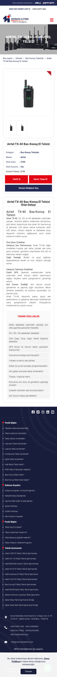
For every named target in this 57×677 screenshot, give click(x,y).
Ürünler (19, 58)
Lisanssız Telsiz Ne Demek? (16, 444)
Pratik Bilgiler (11, 423)
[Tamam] (28, 671)
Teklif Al (16, 179)
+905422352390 (32, 630)
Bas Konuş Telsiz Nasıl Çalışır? (17, 480)
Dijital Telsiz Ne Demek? (14, 459)
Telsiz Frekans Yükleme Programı (18, 543)
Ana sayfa (7, 58)
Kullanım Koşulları (12, 485)
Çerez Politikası (11, 506)
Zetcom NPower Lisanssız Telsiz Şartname (22, 595)
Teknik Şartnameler (13, 548)
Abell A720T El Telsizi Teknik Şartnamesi (21, 579)
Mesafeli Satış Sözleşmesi (15, 496)
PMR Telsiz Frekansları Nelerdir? (18, 469)
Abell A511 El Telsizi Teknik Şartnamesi (20, 559)
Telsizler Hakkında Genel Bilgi (16, 428)
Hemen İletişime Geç (28, 188)
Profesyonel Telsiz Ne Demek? (17, 454)
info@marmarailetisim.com (21, 642)
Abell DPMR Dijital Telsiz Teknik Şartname (21, 590)
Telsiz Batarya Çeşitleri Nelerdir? (18, 538)
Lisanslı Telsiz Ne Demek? (15, 449)
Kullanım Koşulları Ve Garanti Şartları (20, 491)
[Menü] (51, 20)
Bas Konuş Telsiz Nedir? (14, 475)
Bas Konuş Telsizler (34, 58)
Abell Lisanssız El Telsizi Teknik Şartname (21, 574)
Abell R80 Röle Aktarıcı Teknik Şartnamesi (21, 564)
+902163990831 (32, 626)
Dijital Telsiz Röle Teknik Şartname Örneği (21, 605)
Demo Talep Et (40, 179)
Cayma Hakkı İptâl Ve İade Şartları (19, 501)
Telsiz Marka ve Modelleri (15, 439)
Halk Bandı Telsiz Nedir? (14, 464)
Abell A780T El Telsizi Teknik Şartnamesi (21, 553)
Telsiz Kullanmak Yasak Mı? (16, 532)
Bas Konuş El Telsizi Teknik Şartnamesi (20, 584)
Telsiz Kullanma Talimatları (16, 433)
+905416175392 (17, 630)
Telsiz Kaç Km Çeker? (13, 527)
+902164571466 (39, 9)
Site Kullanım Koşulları (14, 516)
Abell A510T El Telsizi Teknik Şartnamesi (21, 569)
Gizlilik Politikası (11, 511)
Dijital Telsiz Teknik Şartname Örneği (19, 600)
